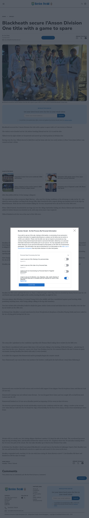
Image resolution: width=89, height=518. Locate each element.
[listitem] (44, 255)
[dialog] (44, 259)
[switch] (66, 259)
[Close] (75, 231)
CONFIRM (31, 285)
